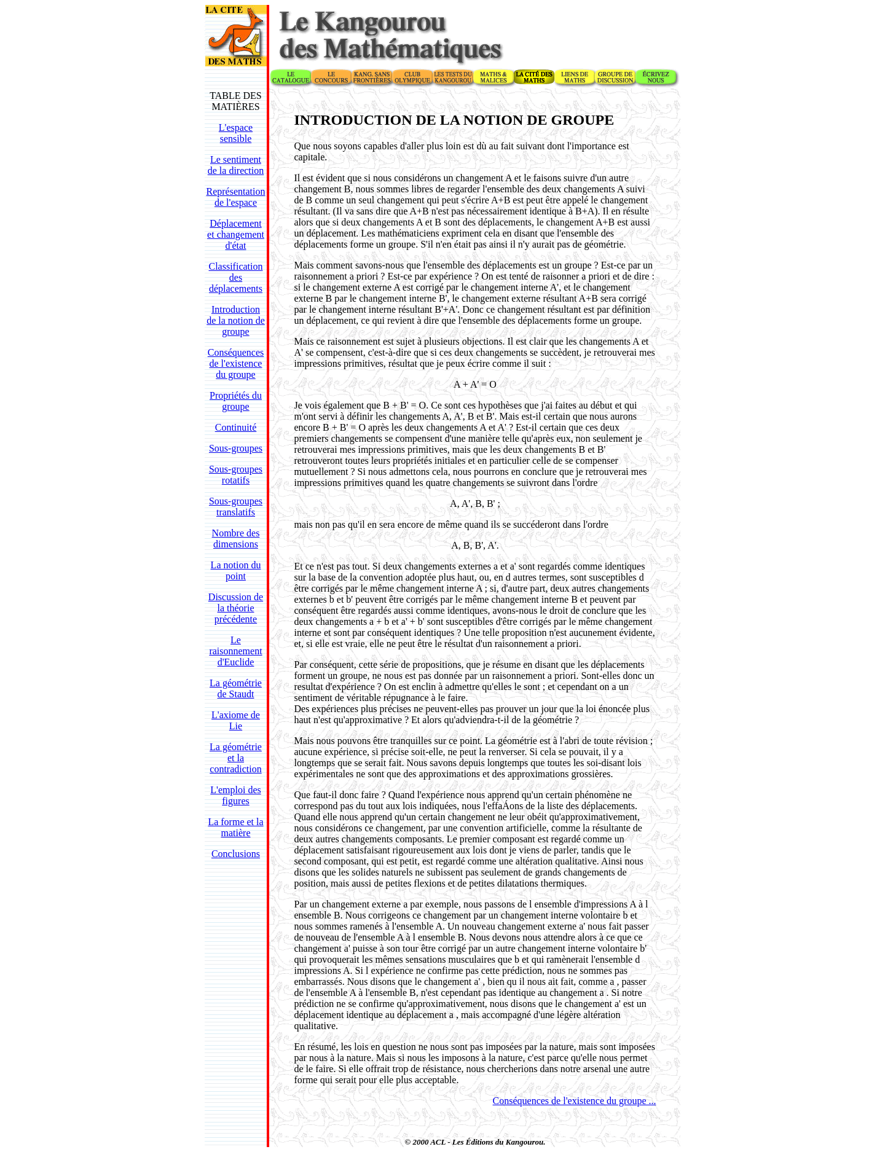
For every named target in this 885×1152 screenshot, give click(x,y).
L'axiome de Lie (235, 720)
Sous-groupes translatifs (235, 506)
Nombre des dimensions (236, 538)
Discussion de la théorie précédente (235, 608)
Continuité (236, 427)
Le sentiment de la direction (236, 165)
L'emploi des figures (235, 795)
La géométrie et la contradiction (236, 758)
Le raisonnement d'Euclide (235, 651)
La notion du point (236, 570)
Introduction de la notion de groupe (235, 320)
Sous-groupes (235, 448)
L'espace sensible (236, 133)
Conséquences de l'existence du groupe (236, 363)
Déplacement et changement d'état (235, 234)
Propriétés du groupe (236, 401)
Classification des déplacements (236, 277)
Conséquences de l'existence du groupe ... (574, 1100)
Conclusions (235, 853)
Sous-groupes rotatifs (235, 474)
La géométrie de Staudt (236, 688)
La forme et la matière (235, 827)
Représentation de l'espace (236, 197)
